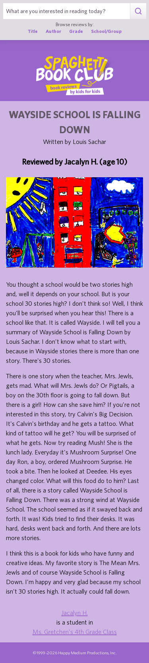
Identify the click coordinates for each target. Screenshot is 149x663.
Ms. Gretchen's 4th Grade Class (75, 631)
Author (53, 31)
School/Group (106, 31)
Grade (76, 31)
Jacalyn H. (75, 612)
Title (33, 31)
